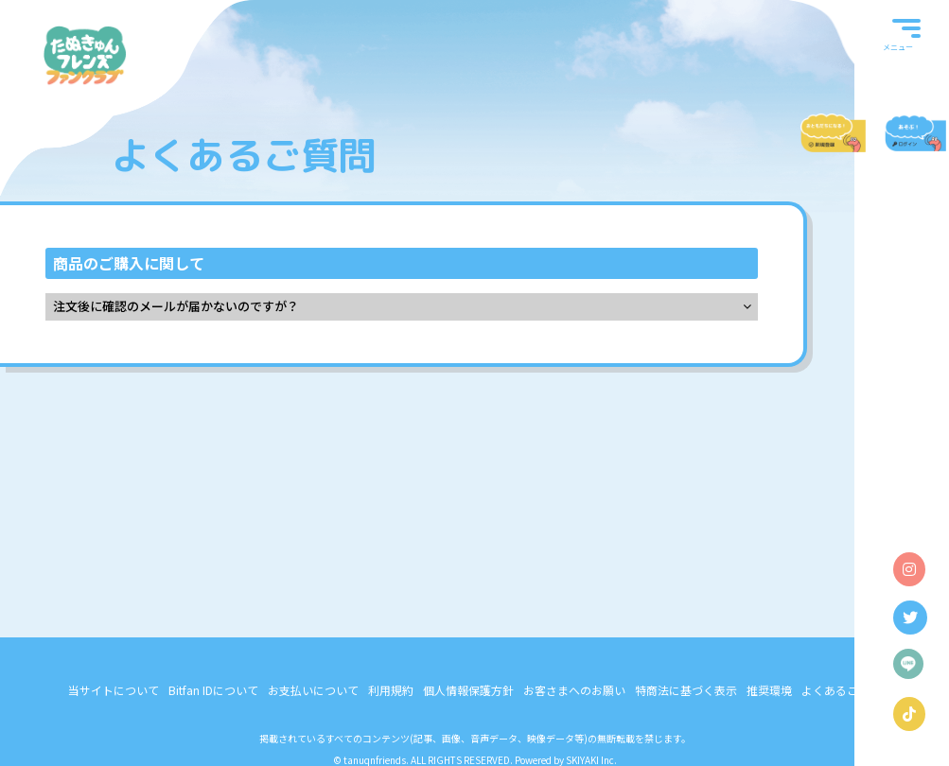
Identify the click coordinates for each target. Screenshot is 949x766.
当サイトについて (113, 690)
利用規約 (390, 690)
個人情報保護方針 (468, 690)
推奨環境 (769, 690)
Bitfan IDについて (213, 690)
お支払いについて (313, 690)
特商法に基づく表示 (686, 690)
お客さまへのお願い (574, 690)
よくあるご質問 (841, 690)
